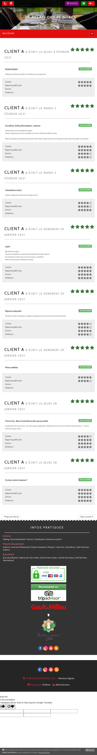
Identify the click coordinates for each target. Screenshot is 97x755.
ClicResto (46, 685)
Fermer (90, 750)
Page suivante (86, 517)
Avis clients (8, 33)
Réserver (72, 3)
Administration (63, 685)
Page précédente (11, 517)
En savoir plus (44, 753)
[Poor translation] (11, 706)
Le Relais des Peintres (50, 17)
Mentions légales (66, 678)
